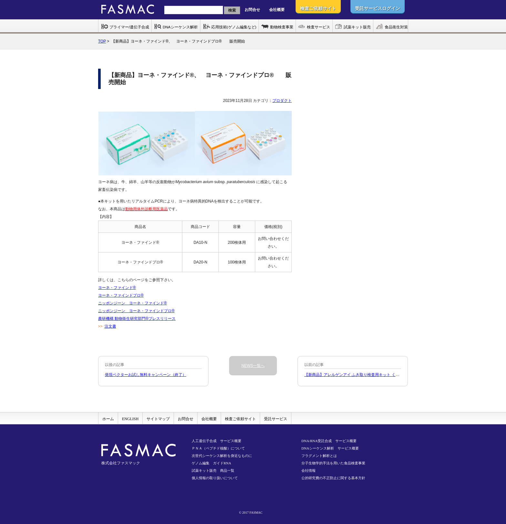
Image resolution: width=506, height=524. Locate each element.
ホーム (108, 419)
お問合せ (252, 9)
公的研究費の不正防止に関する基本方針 (333, 478)
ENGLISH (130, 419)
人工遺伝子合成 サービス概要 (216, 441)
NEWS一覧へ (253, 365)
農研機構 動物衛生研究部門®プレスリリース (137, 318)
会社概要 (277, 9)
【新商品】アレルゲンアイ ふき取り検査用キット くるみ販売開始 (361, 374)
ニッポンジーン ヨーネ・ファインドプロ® (136, 311)
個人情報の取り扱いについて (215, 478)
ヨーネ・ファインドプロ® (121, 295)
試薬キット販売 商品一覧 (213, 470)
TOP (102, 41)
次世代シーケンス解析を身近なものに (222, 456)
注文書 (110, 326)
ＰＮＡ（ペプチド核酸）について (218, 448)
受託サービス (275, 419)
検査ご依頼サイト (240, 419)
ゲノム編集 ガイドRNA (211, 463)
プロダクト (282, 100)
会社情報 (308, 470)
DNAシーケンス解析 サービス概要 (330, 448)
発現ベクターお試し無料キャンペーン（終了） (145, 374)
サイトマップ (158, 419)
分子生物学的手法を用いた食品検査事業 (333, 463)
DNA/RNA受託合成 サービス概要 (329, 441)
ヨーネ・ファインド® (117, 287)
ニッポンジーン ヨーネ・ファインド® (132, 303)
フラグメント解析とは (319, 456)
